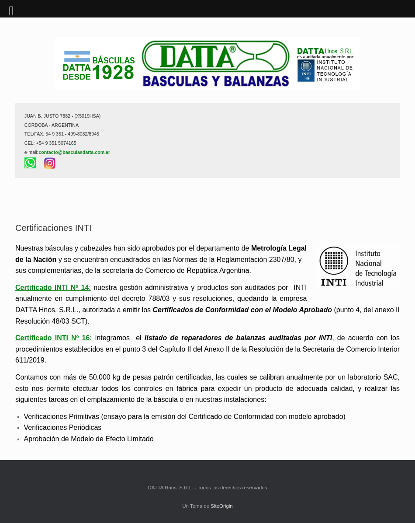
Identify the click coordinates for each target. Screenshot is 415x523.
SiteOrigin (222, 506)
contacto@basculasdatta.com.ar (74, 152)
